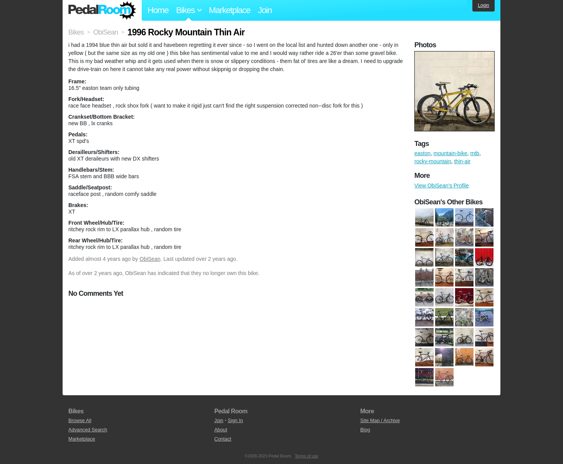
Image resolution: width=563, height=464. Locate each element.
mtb (474, 153)
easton (422, 153)
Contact (222, 439)
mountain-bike (450, 153)
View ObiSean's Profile (441, 185)
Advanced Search (87, 430)
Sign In (235, 420)
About (220, 430)
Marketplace (229, 10)
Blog (365, 430)
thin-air (462, 161)
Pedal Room (102, 10)
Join (265, 10)
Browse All (79, 420)
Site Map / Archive (380, 420)
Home (158, 10)
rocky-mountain (432, 161)
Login (483, 5)
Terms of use (306, 456)
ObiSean (149, 259)
